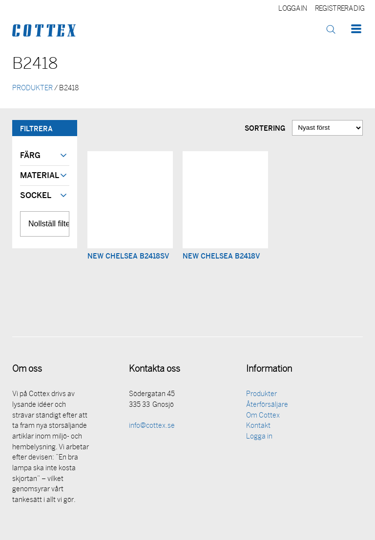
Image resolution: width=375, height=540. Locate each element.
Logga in (292, 9)
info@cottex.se (152, 426)
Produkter (261, 394)
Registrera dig (339, 9)
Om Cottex (263, 416)
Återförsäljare (267, 405)
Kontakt (258, 426)
